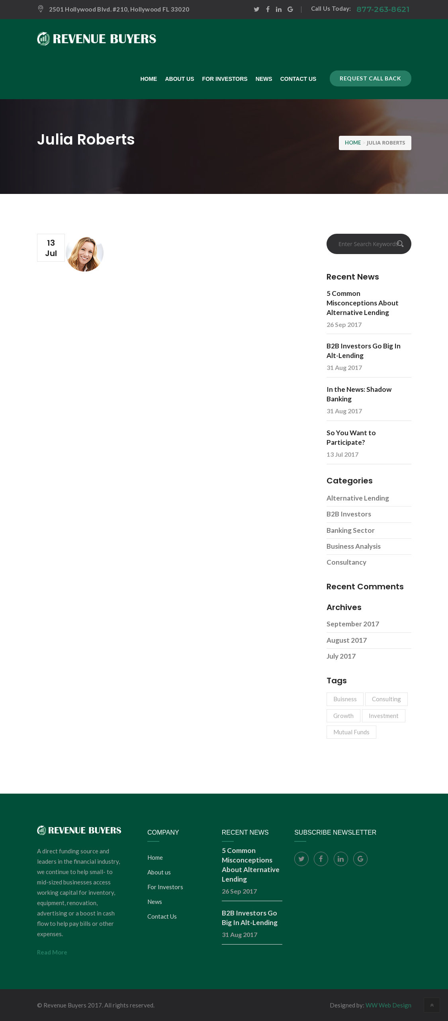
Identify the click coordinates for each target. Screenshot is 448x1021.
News (154, 901)
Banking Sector (351, 530)
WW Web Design (388, 1005)
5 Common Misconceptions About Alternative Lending (363, 303)
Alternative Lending (358, 498)
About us (159, 872)
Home (155, 857)
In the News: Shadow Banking (359, 394)
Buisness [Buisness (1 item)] (345, 698)
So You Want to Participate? (351, 437)
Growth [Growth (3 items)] (343, 715)
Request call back (370, 78)
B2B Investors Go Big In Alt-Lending (364, 351)
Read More (52, 952)
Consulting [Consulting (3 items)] (386, 698)
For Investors (165, 886)
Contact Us (162, 916)
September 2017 (353, 624)
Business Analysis (354, 546)
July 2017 (341, 656)
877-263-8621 (383, 9)
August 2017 (347, 640)
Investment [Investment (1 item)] (384, 715)
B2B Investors (349, 514)
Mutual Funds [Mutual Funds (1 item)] (351, 731)
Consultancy (346, 562)
